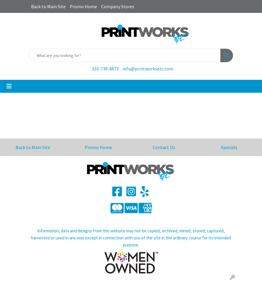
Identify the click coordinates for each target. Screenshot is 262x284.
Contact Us (164, 147)
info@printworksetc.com (148, 69)
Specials (229, 147)
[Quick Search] (125, 55)
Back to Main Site (48, 6)
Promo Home (83, 6)
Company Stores (117, 6)
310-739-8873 (105, 69)
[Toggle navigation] (9, 86)
